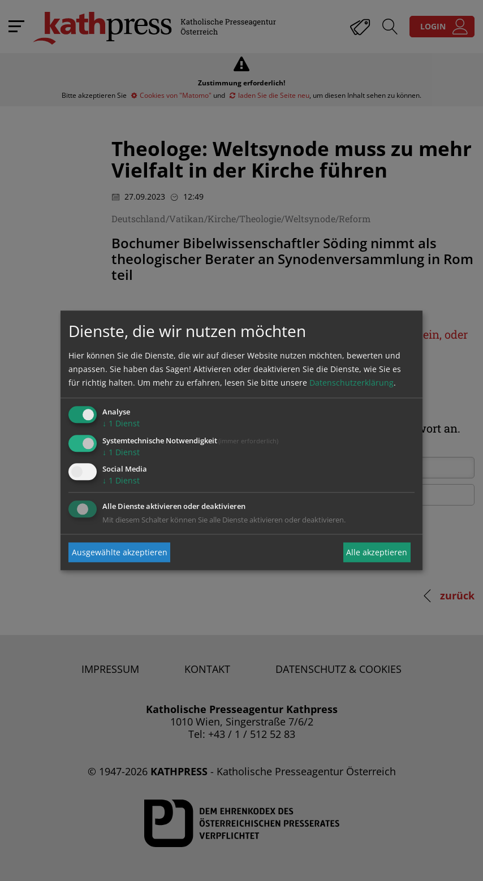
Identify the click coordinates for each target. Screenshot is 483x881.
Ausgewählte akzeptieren (119, 552)
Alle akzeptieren (376, 552)
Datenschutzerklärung (351, 382)
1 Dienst (121, 423)
